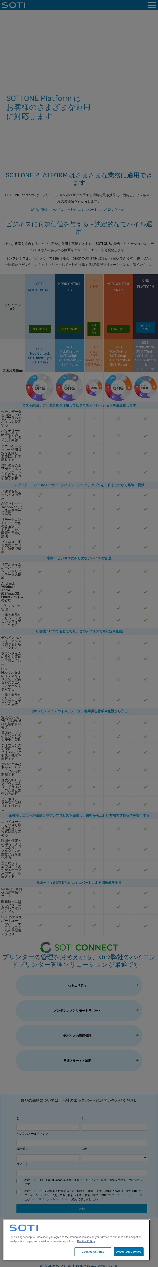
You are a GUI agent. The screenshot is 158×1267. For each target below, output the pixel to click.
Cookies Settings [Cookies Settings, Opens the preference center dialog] (93, 1251)
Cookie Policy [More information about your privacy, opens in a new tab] (86, 1241)
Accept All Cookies (128, 1251)
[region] (76, 1239)
